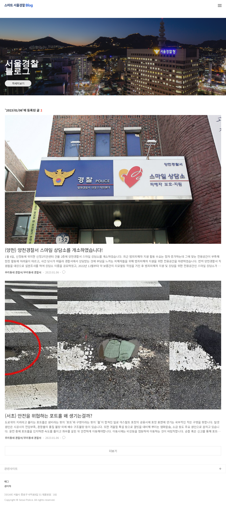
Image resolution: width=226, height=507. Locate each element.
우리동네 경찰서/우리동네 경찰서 (23, 272)
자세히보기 (18, 83)
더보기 (113, 451)
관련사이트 (11, 469)
